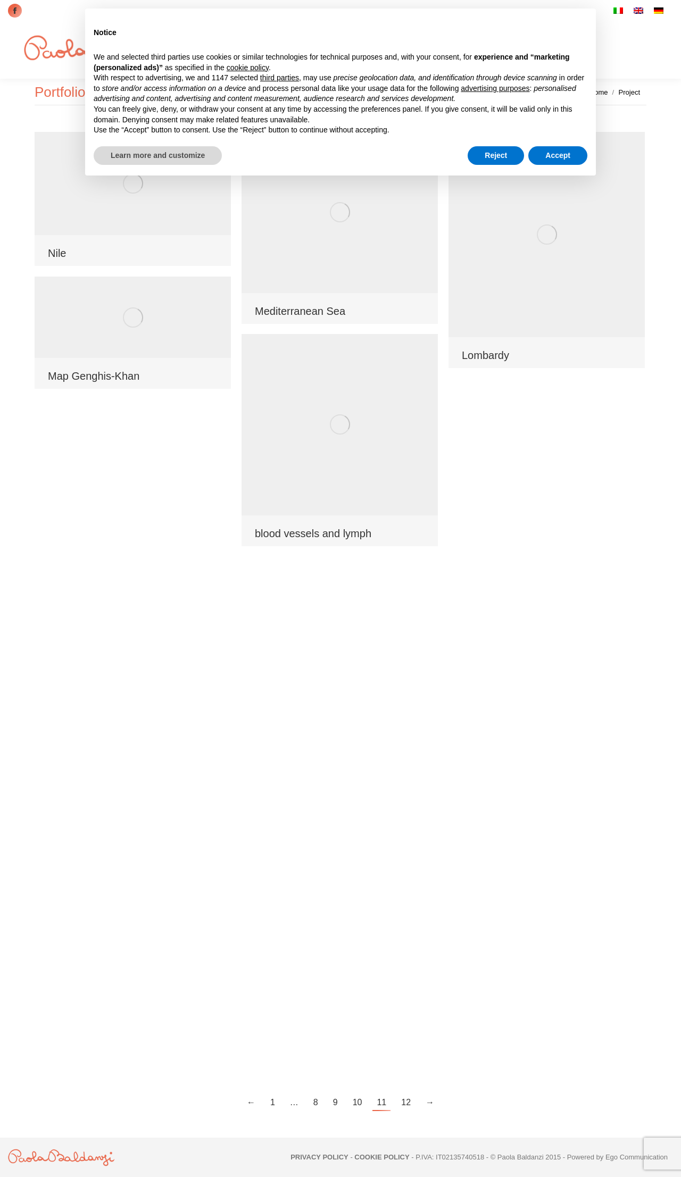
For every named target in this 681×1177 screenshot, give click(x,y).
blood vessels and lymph (313, 533)
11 (381, 1102)
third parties (279, 77)
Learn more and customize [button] (158, 155)
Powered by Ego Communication (617, 1157)
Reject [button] (496, 155)
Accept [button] (557, 155)
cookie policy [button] (248, 67)
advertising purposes (495, 88)
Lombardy (485, 355)
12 (406, 1102)
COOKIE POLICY (381, 1157)
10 (357, 1102)
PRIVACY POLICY (319, 1157)
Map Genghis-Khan (93, 376)
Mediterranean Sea (300, 311)
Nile (57, 253)
